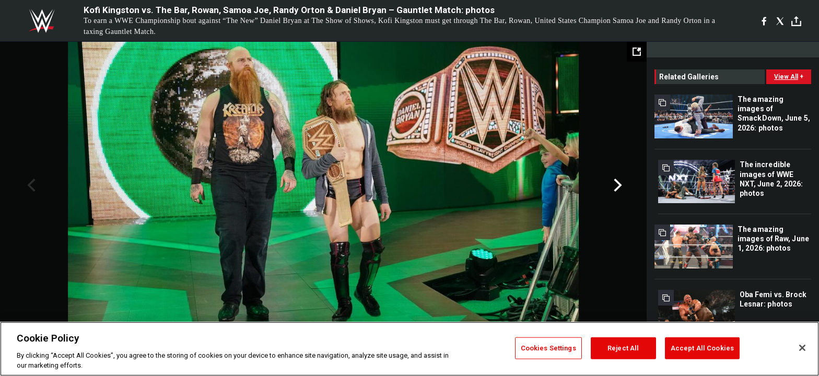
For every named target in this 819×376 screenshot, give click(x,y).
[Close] (802, 347)
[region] (409, 349)
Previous (30, 185)
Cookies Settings (548, 348)
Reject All (623, 348)
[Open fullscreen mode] (637, 52)
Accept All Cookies (702, 348)
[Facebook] (764, 21)
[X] (780, 21)
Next (616, 185)
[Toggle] (796, 21)
